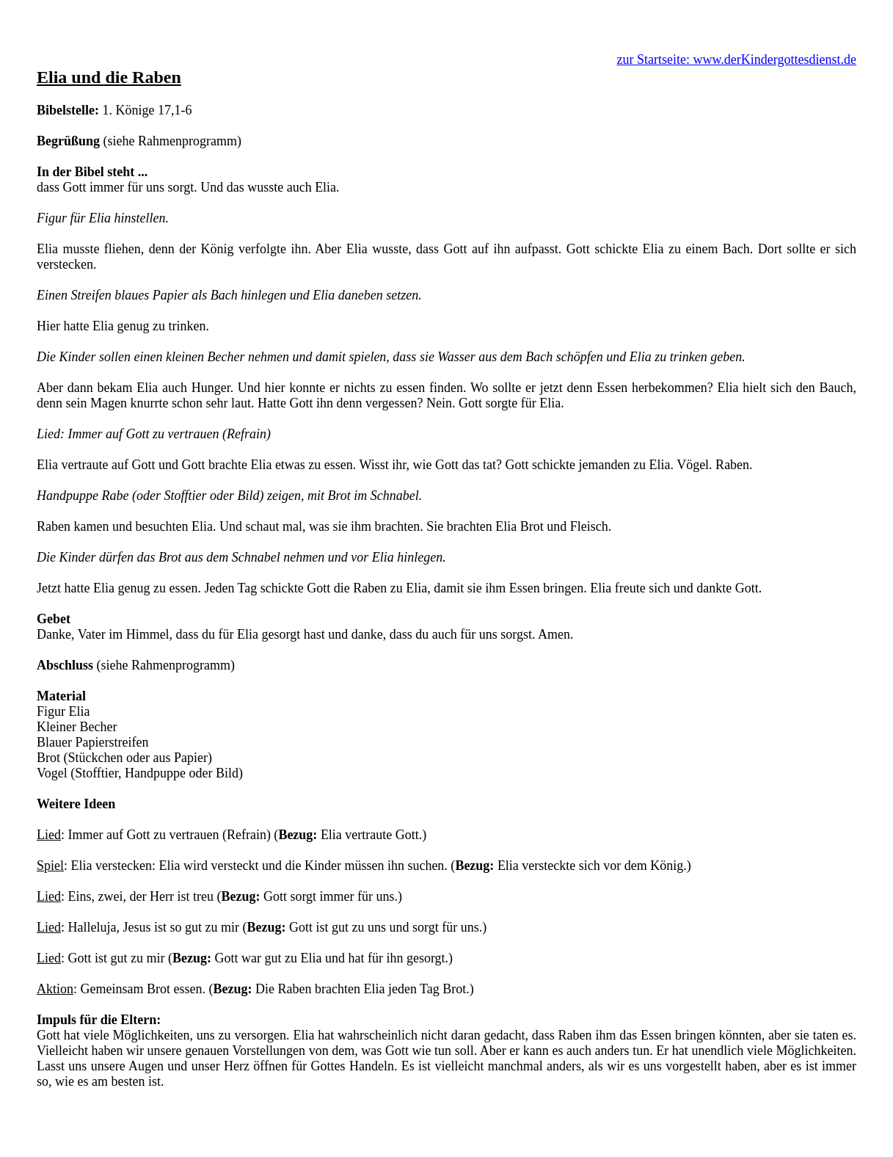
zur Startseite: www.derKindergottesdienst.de (736, 59)
